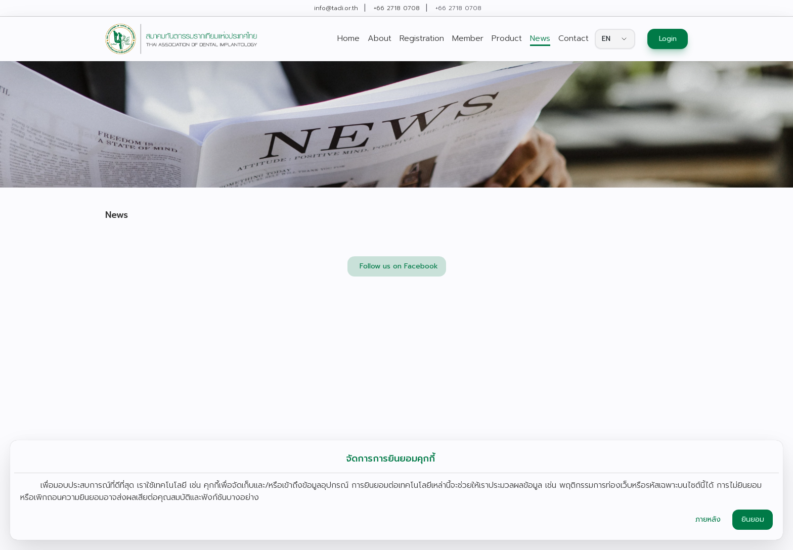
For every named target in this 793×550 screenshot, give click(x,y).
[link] (181, 39)
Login (668, 38)
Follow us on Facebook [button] (399, 266)
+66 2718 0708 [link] (397, 8)
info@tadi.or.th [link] (336, 8)
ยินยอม (752, 519)
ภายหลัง (708, 519)
